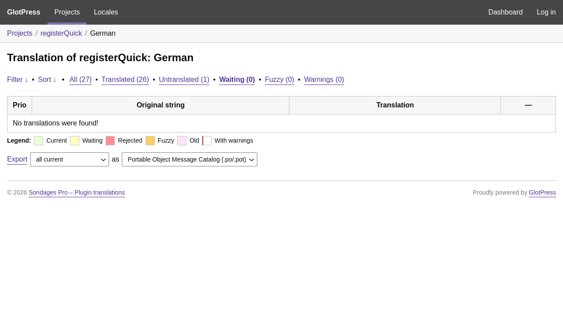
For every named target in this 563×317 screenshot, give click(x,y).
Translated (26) (125, 79)
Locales (106, 12)
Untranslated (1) (184, 79)
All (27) (80, 79)
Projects (67, 12)
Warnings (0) (324, 79)
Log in (546, 12)
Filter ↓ (17, 79)
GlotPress (23, 12)
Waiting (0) (237, 79)
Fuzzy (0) (279, 79)
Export (17, 159)
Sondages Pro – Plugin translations (77, 192)
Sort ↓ (47, 79)
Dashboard (505, 12)
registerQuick (61, 33)
